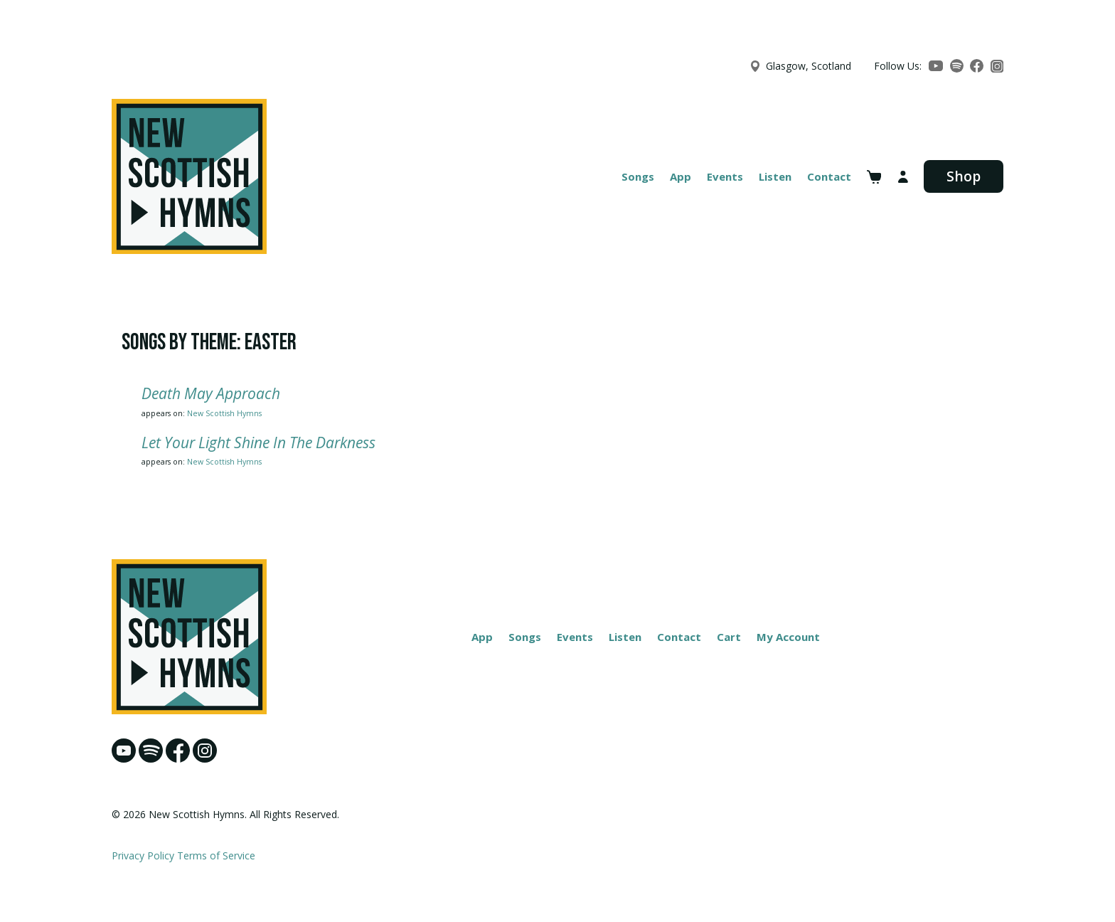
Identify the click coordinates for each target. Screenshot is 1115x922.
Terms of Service (216, 855)
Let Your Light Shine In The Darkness (258, 442)
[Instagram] (997, 66)
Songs (637, 176)
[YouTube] (936, 65)
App (680, 176)
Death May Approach (211, 393)
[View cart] (874, 177)
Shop (963, 176)
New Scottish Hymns (224, 413)
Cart (729, 637)
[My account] (903, 177)
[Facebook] (976, 66)
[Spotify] (957, 66)
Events (725, 176)
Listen (775, 176)
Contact (829, 176)
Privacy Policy (143, 855)
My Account (788, 637)
